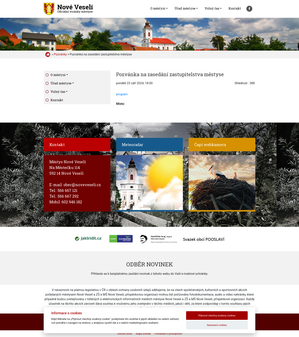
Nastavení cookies (217, 325)
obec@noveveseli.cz (82, 184)
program (122, 94)
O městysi (157, 8)
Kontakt (234, 8)
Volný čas (212, 8)
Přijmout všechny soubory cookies (217, 315)
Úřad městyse (184, 8)
